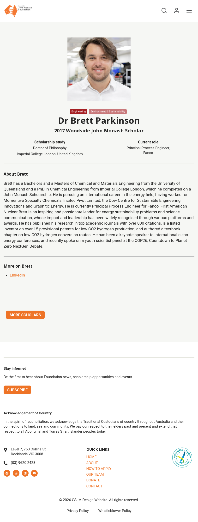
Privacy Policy (77, 511)
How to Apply (99, 469)
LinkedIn (17, 275)
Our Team (95, 474)
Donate (93, 480)
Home (91, 457)
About (92, 463)
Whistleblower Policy (115, 511)
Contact (94, 486)
